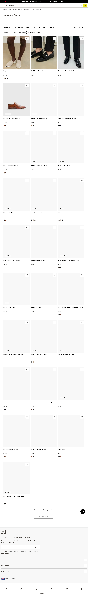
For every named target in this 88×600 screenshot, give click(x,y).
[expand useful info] (85, 565)
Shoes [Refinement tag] (15, 32)
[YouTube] (67, 589)
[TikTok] (82, 589)
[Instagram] (36, 589)
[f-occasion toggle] (21, 27)
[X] (21, 589)
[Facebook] (6, 589)
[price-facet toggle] (52, 27)
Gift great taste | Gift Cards (56, 1)
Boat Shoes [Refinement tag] (22, 32)
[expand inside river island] (85, 571)
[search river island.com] (77, 5)
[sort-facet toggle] (79, 27)
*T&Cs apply (4, 551)
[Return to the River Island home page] (11, 5)
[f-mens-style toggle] (14, 27)
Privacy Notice (5, 553)
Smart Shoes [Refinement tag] (31, 32)
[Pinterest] (51, 589)
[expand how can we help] (85, 560)
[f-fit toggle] (40, 27)
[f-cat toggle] (7, 27)
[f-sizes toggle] (34, 27)
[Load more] (43, 516)
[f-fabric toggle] (46, 27)
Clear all (39, 32)
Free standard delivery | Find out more (31, 1)
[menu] (3, 5)
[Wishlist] (27, 38)
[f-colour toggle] (28, 27)
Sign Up (36, 547)
